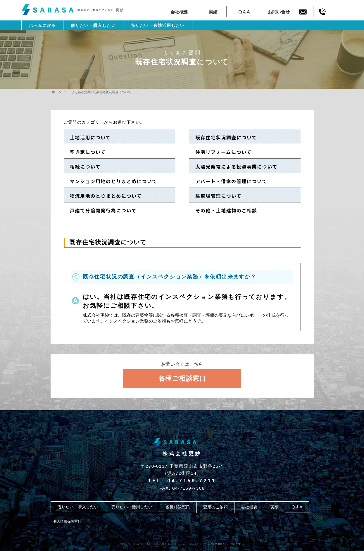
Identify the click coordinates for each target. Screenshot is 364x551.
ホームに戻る (42, 25)
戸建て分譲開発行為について (101, 210)
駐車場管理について (216, 195)
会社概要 (179, 11)
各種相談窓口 (177, 507)
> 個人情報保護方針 (66, 521)
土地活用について (88, 137)
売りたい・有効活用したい (158, 25)
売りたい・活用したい (131, 507)
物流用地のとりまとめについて (103, 195)
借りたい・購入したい (93, 25)
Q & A (244, 11)
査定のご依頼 (215, 507)
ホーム (56, 92)
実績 (213, 11)
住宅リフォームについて (221, 151)
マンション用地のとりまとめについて (111, 181)
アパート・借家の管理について (228, 181)
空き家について (85, 151)
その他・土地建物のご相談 (223, 210)
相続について (83, 166)
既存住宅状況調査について (223, 137)
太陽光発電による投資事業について (233, 166)
